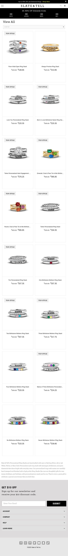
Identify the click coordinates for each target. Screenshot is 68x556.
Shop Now (46, 2)
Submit (56, 503)
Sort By (34, 27)
